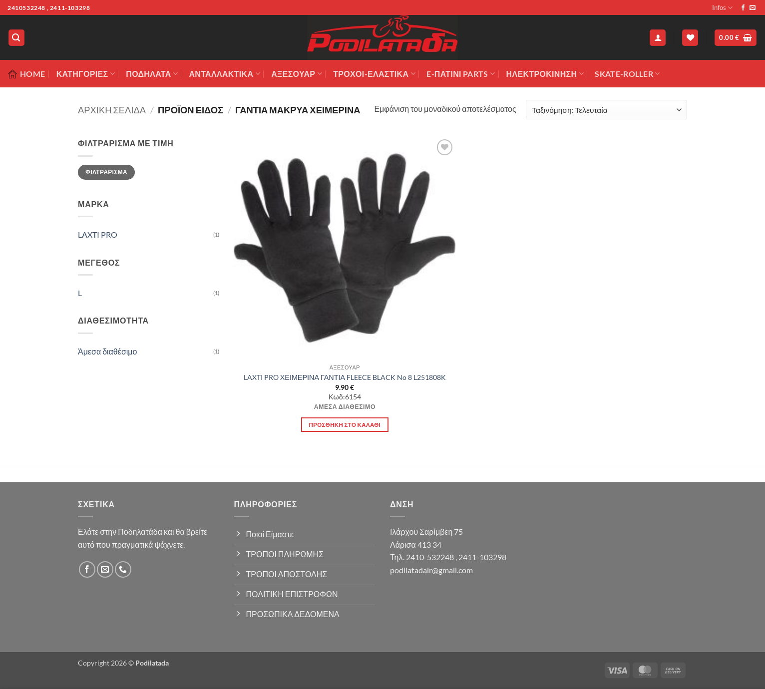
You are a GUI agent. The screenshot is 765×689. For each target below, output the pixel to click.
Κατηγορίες (85, 74)
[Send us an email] (753, 7)
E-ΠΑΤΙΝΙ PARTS (460, 74)
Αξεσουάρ (296, 74)
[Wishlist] (690, 37)
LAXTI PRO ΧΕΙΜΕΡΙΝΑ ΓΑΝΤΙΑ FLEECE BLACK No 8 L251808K (345, 377)
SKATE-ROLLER (627, 74)
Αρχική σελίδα (112, 109)
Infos (722, 7)
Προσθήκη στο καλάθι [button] (345, 424)
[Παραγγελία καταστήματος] (606, 109)
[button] (16, 37)
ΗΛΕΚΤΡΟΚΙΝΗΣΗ (545, 74)
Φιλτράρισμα (106, 172)
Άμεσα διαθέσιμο (107, 351)
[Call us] (123, 569)
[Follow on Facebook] (743, 7)
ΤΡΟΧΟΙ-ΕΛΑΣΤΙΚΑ (374, 74)
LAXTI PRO (97, 234)
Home (26, 74)
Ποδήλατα (152, 74)
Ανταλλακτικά (224, 74)
